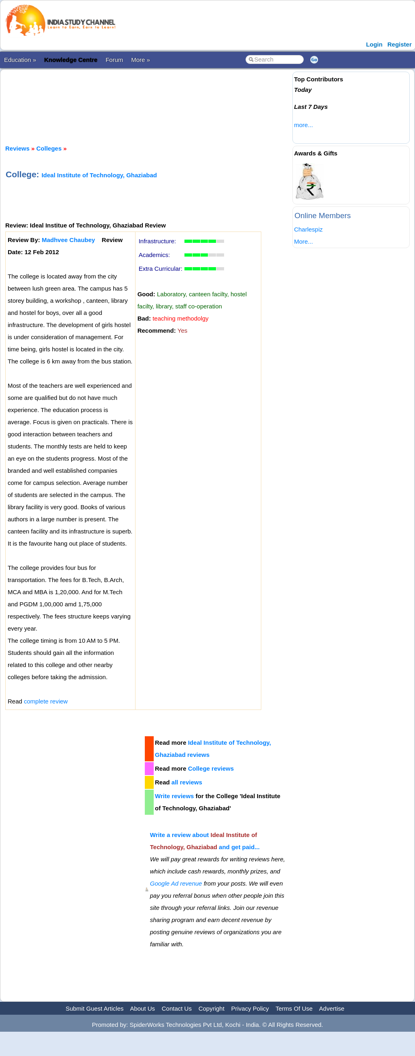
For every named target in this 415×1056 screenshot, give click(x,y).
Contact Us (177, 1008)
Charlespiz (308, 229)
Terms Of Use (294, 1008)
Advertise (332, 1008)
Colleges (49, 148)
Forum (114, 59)
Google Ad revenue (176, 883)
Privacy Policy (250, 1008)
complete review (46, 701)
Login (374, 44)
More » (140, 59)
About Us (142, 1008)
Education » (20, 59)
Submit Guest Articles (94, 1008)
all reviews (187, 782)
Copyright (211, 1008)
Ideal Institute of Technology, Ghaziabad (99, 175)
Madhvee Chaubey (68, 239)
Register (399, 44)
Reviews (17, 148)
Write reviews (174, 796)
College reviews (211, 768)
